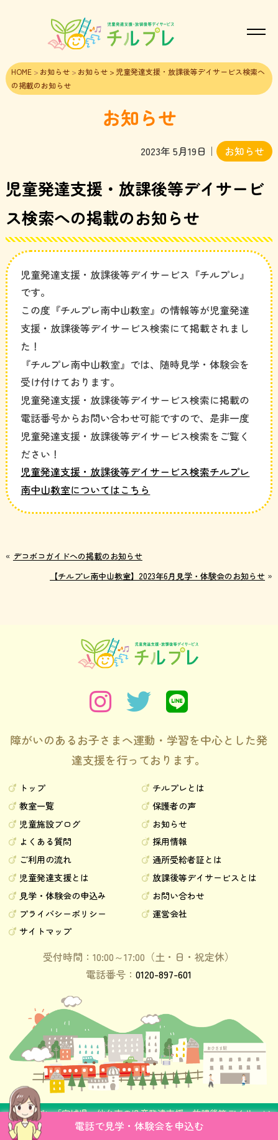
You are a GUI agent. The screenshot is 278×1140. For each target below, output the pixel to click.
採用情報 (169, 841)
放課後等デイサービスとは (204, 877)
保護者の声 (174, 805)
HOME (21, 71)
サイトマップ (45, 931)
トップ (32, 787)
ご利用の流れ (45, 859)
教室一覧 (36, 805)
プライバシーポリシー (62, 913)
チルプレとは (178, 787)
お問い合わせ (178, 895)
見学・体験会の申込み (62, 895)
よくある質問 (45, 841)
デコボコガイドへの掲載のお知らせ (77, 556)
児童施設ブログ (49, 824)
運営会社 (169, 913)
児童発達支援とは (54, 877)
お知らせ (55, 71)
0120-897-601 (164, 974)
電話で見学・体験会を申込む (139, 1125)
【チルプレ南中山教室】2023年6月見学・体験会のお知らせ (157, 576)
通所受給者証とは (187, 859)
